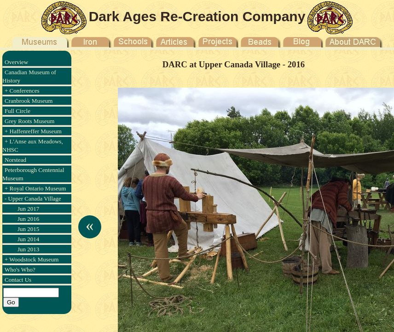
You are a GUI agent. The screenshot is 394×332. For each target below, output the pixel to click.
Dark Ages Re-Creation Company (197, 16)
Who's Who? (20, 269)
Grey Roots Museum (29, 121)
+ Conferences (22, 90)
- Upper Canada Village (33, 198)
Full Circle (17, 110)
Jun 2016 (28, 218)
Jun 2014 (28, 239)
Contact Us (18, 279)
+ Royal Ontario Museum (35, 188)
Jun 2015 (28, 228)
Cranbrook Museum (28, 100)
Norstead (15, 159)
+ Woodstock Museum (31, 259)
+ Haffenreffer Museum (33, 131)
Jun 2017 (28, 208)
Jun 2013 (28, 249)
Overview (16, 62)
